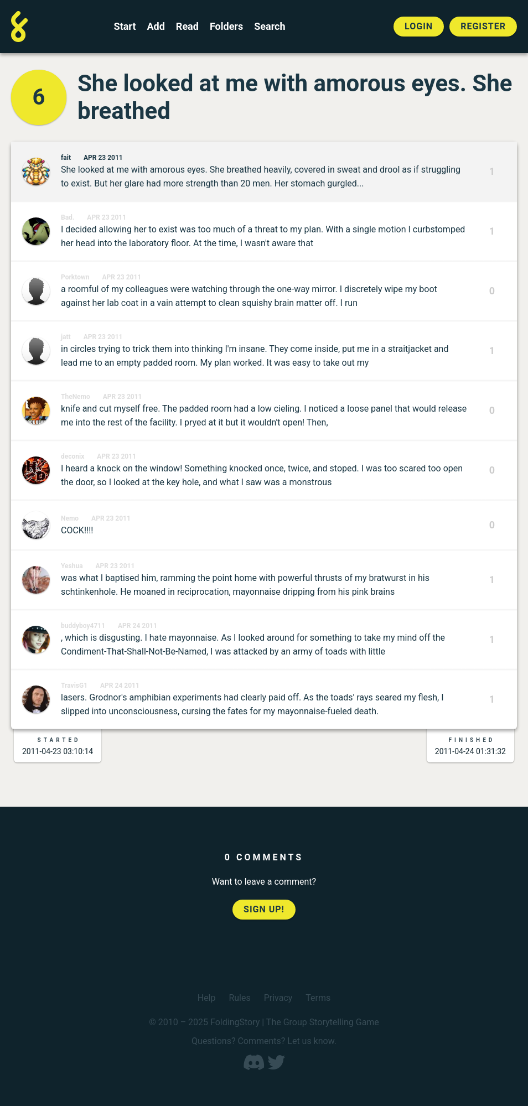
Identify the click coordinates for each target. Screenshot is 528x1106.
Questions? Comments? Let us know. (264, 1041)
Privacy (278, 998)
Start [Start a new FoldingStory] (125, 27)
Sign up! (264, 909)
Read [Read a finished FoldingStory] (187, 27)
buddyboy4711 (83, 626)
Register (483, 26)
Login (419, 26)
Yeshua (72, 566)
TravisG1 (74, 685)
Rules (239, 998)
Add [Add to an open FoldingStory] (155, 27)
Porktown (75, 277)
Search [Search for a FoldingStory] (269, 27)
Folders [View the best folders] (226, 27)
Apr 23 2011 (103, 158)
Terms (318, 998)
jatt (66, 337)
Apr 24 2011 (137, 626)
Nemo (70, 518)
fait (66, 158)
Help (207, 998)
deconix (72, 456)
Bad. (67, 217)
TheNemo (75, 397)
